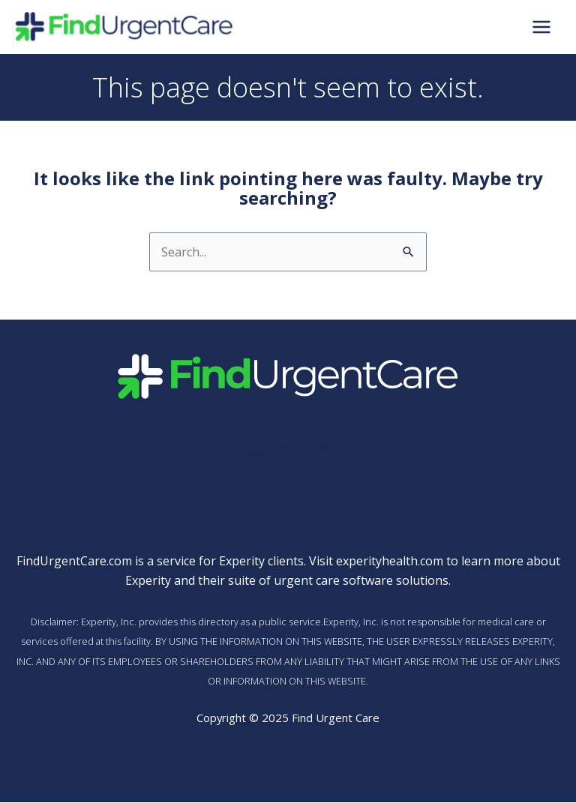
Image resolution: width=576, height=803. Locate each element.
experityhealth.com (389, 561)
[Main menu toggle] (541, 27)
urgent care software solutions (361, 582)
